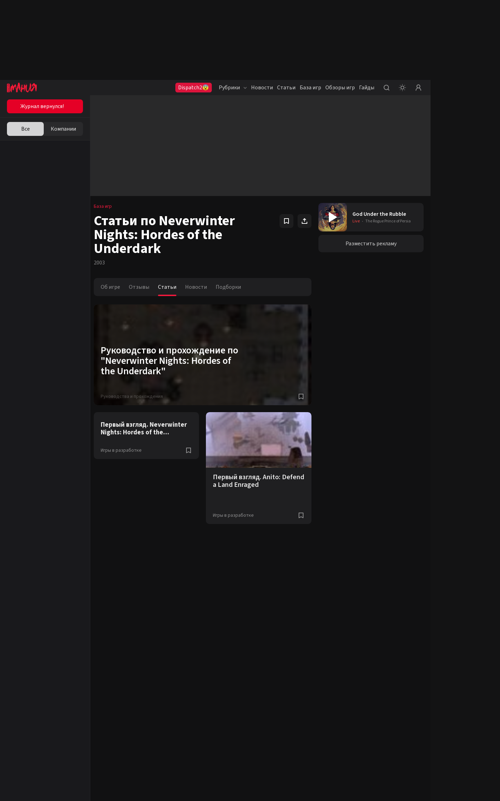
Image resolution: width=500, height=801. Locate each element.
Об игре (114, 287)
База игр (310, 87)
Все (25, 129)
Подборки (231, 287)
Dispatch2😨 (193, 87)
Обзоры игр (340, 87)
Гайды (366, 87)
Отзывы (142, 287)
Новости (262, 87)
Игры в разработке (124, 450)
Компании (63, 129)
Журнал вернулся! (42, 106)
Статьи (286, 87)
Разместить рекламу (371, 243)
